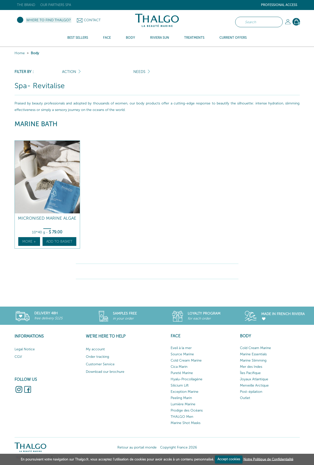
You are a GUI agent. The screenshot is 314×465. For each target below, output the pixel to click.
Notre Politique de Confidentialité (268, 459)
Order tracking (97, 357)
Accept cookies (228, 459)
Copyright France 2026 (178, 447)
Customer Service (100, 364)
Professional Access (279, 5)
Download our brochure (105, 372)
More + (29, 241)
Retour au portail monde (137, 447)
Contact (92, 20)
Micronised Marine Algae (47, 218)
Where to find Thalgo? (48, 20)
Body (35, 53)
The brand (26, 5)
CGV (18, 357)
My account (95, 349)
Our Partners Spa (55, 5)
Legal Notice (25, 349)
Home (20, 53)
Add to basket (59, 241)
